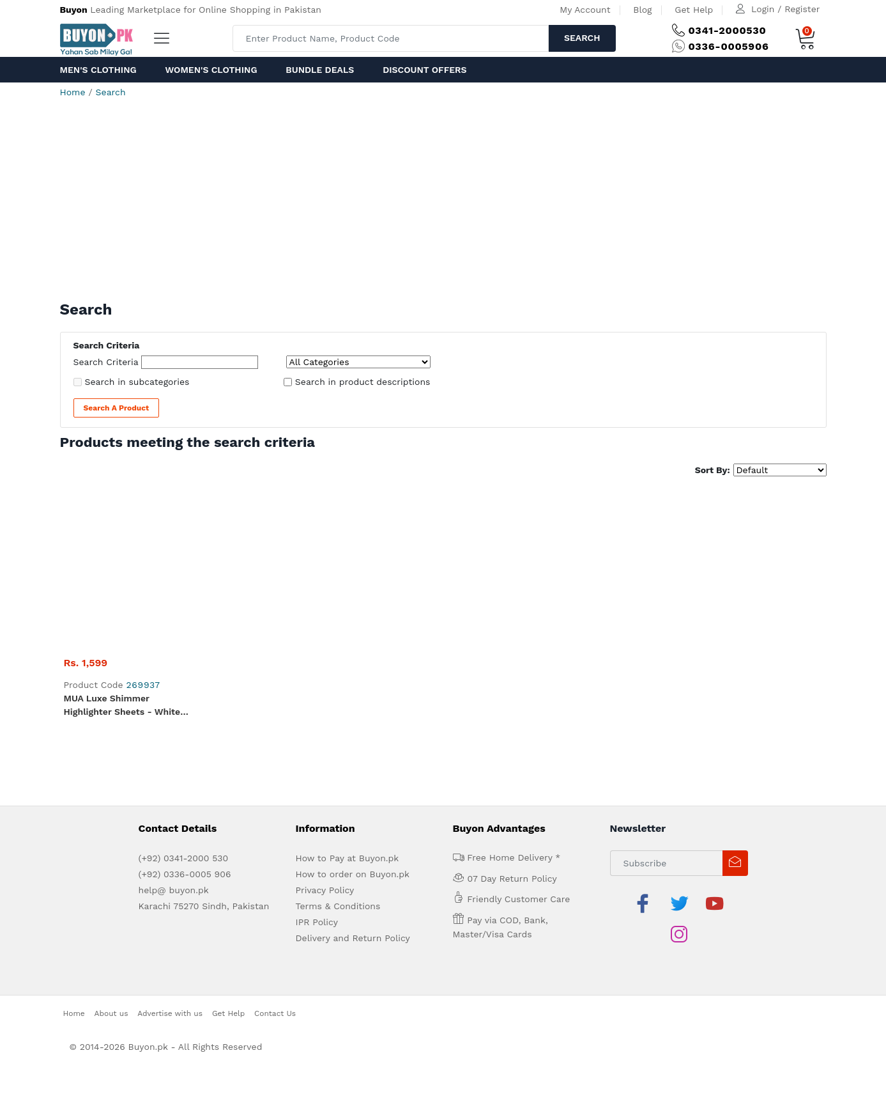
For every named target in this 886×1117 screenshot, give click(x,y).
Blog (642, 9)
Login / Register (785, 9)
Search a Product (116, 407)
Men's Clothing (98, 70)
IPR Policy (317, 774)
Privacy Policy (325, 742)
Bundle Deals (320, 70)
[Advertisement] (443, 204)
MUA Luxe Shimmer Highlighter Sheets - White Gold (122, 557)
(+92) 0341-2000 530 (184, 710)
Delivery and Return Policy (353, 790)
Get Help (694, 9)
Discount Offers (424, 70)
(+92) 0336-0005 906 (185, 726)
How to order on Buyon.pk (353, 726)
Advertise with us (169, 833)
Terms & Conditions (338, 758)
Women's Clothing (211, 70)
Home (73, 92)
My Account (585, 9)
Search (582, 38)
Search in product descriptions (363, 382)
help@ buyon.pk (174, 742)
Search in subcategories (137, 382)
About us (111, 833)
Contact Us (275, 833)
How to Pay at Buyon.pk (347, 710)
